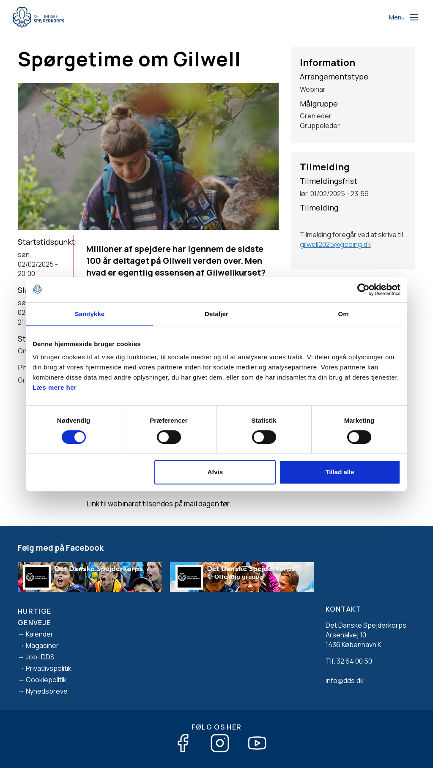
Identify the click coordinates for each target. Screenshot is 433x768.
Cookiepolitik (46, 679)
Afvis (215, 472)
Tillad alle (339, 472)
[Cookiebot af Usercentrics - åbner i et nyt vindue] (363, 289)
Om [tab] (343, 313)
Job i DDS (40, 656)
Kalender (39, 634)
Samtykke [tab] (90, 313)
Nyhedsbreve (47, 691)
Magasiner (42, 645)
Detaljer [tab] (216, 313)
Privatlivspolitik (48, 668)
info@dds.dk (345, 680)
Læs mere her (55, 387)
